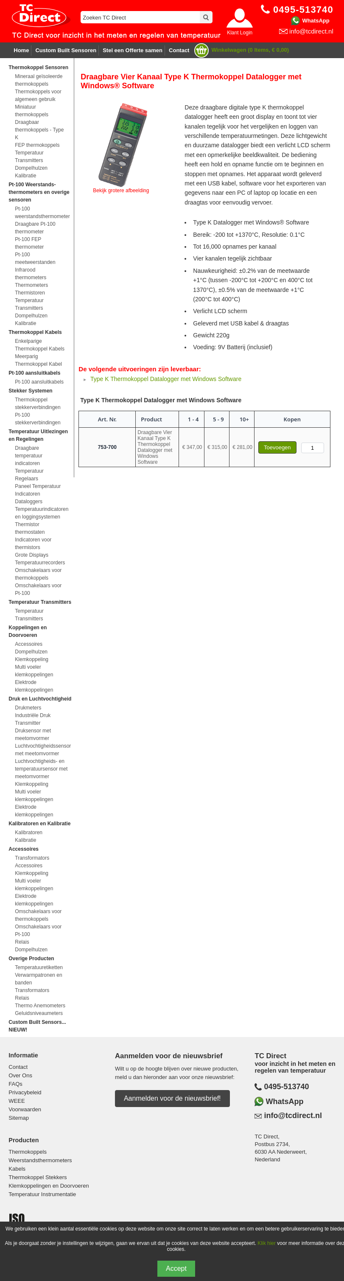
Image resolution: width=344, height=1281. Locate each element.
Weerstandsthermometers (40, 1160)
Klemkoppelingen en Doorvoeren (48, 1186)
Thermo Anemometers (40, 1006)
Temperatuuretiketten (39, 967)
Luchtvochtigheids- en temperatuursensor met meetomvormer (41, 768)
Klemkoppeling (31, 659)
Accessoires (28, 644)
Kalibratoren (28, 832)
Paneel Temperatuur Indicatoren (38, 490)
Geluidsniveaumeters (39, 1013)
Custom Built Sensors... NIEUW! (37, 1026)
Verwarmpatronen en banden (38, 979)
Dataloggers (28, 502)
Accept (176, 1268)
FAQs (15, 1084)
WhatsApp (315, 20)
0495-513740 (286, 1086)
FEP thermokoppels (37, 145)
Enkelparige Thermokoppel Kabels (39, 345)
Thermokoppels (27, 1152)
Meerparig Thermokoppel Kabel (38, 360)
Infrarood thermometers (30, 273)
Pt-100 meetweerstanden (35, 258)
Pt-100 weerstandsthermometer (41, 212)
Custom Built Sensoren (65, 50)
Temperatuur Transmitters (29, 156)
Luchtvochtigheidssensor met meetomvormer (41, 750)
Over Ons (20, 1075)
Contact (179, 50)
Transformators (32, 858)
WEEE (16, 1101)
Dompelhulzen (31, 168)
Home (21, 50)
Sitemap (18, 1118)
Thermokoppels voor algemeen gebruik (38, 95)
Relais (22, 942)
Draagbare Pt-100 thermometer (35, 228)
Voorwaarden (24, 1109)
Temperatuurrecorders (40, 563)
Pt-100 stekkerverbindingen (37, 419)
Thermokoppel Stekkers (37, 1177)
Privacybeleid (24, 1092)
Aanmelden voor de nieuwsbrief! (172, 1098)
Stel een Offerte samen (132, 50)
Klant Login (239, 33)
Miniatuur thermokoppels (31, 111)
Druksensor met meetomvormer (33, 734)
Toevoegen (277, 447)
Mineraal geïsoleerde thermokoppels (38, 80)
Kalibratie (25, 176)
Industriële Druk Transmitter (32, 719)
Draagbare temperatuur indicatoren (28, 455)
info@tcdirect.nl (311, 31)
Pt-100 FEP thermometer (29, 243)
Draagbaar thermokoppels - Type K (39, 129)
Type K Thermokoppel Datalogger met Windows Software (165, 379)
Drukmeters (28, 708)
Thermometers (31, 285)
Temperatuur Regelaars (29, 475)
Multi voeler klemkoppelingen (34, 671)
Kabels (16, 1169)
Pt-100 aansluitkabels (39, 382)
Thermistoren (30, 293)
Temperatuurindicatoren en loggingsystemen (41, 513)
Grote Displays (31, 555)
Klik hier (266, 1243)
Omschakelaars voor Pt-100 (38, 589)
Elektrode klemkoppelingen (34, 686)
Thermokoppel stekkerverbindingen (37, 403)
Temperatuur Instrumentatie (42, 1194)
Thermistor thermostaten (30, 528)
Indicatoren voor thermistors (33, 543)
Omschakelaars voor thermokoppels (38, 574)
